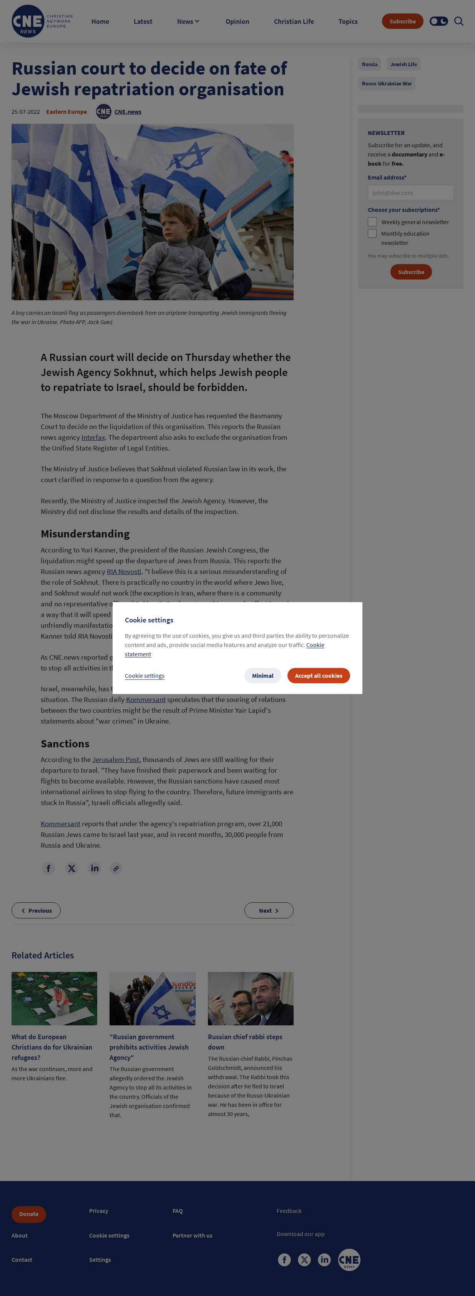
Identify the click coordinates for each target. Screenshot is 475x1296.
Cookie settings (144, 675)
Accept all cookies (318, 675)
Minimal (263, 675)
